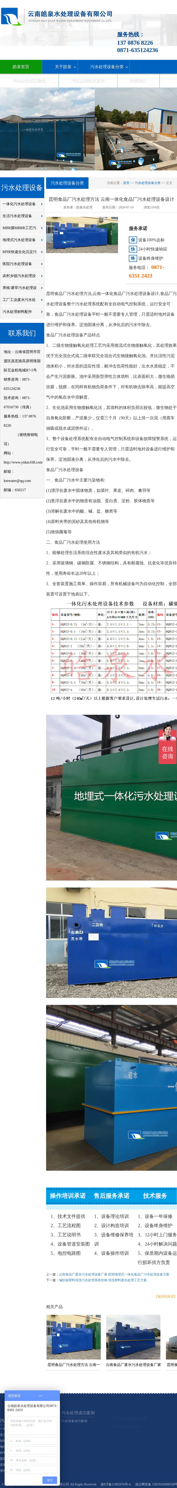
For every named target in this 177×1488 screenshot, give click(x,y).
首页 (126, 183)
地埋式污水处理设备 (24, 241)
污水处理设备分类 (148, 183)
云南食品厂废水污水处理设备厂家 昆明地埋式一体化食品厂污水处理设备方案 (114, 1274)
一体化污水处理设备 (24, 205)
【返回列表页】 (165, 1296)
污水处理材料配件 (24, 313)
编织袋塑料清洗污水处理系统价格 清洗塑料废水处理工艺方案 (103, 1280)
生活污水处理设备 (24, 217)
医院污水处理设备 (24, 265)
